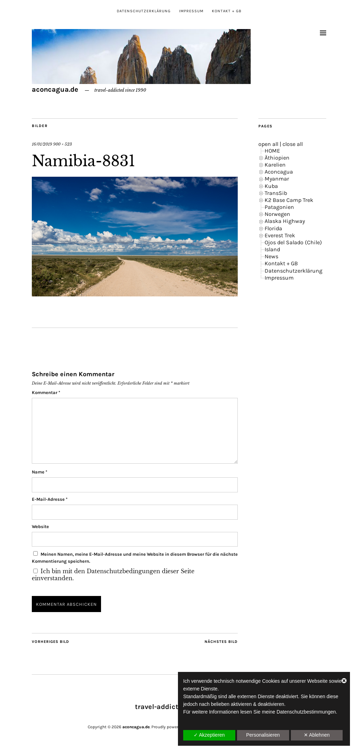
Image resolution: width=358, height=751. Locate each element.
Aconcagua (279, 171)
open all (268, 144)
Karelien (275, 164)
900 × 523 (62, 144)
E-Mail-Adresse (49, 499)
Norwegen (277, 214)
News (271, 256)
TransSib (276, 193)
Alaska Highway (285, 221)
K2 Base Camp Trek (289, 200)
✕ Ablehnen (317, 735)
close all (292, 144)
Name (39, 472)
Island (272, 249)
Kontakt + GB (227, 11)
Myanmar (277, 178)
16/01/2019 (42, 144)
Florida (273, 228)
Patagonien (279, 207)
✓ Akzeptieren (209, 735)
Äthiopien (277, 157)
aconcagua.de (55, 89)
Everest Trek (280, 235)
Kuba (271, 186)
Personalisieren (263, 735)
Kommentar (46, 392)
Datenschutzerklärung (144, 11)
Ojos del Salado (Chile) (293, 242)
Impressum (191, 11)
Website (40, 526)
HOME (272, 150)
